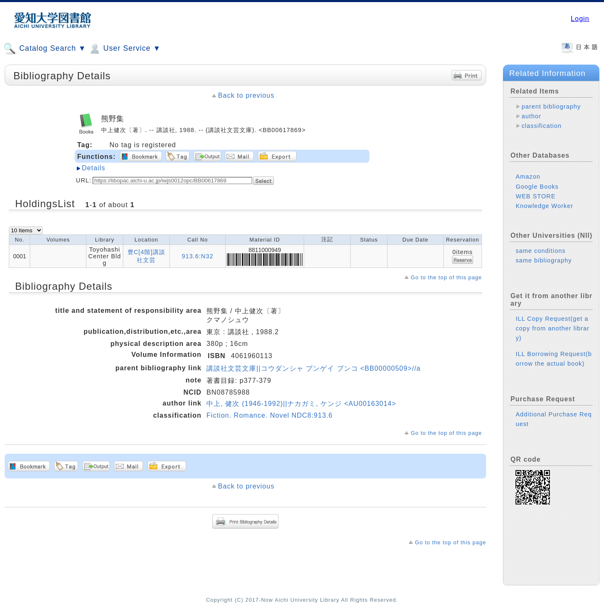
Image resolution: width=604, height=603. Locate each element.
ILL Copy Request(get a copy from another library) (552, 328)
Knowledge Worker (544, 206)
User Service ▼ (124, 48)
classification (541, 125)
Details (93, 168)
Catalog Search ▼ (44, 48)
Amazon (527, 176)
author (531, 116)
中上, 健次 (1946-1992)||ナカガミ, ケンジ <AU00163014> (301, 403)
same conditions (540, 250)
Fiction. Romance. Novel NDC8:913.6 (269, 415)
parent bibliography (551, 106)
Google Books (536, 186)
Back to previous (246, 95)
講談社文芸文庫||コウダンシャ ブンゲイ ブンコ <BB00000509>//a (313, 368)
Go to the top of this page (446, 277)
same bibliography (543, 260)
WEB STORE (535, 196)
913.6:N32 (197, 256)
